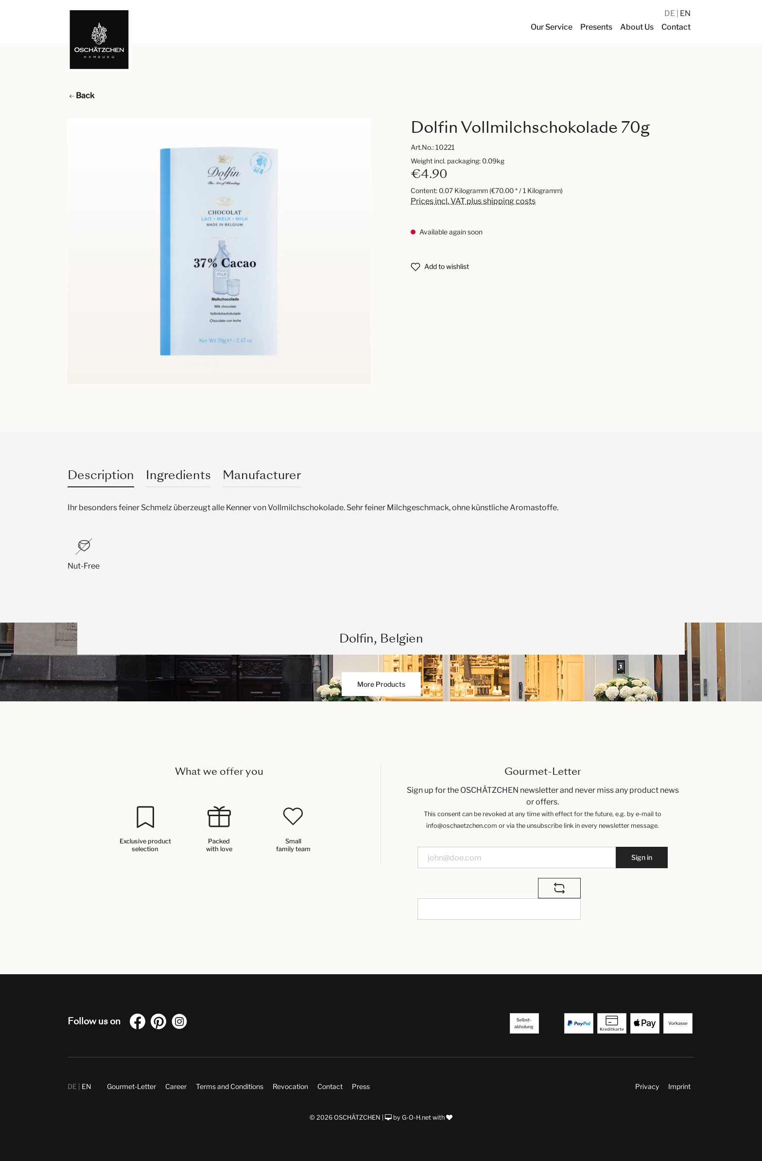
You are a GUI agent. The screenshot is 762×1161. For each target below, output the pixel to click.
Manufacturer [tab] (262, 474)
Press (361, 1086)
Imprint (679, 1086)
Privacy (647, 1086)
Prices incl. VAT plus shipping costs (473, 201)
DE (670, 13)
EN (685, 13)
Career (176, 1086)
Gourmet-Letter (131, 1086)
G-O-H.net (416, 1117)
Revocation (290, 1086)
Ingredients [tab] (178, 474)
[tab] (101, 475)
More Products (381, 684)
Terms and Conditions (229, 1086)
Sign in (641, 857)
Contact (330, 1086)
